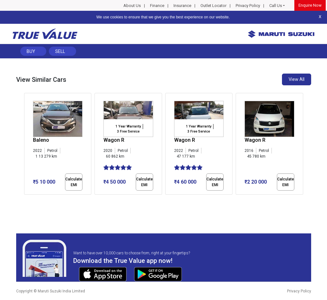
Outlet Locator (213, 5)
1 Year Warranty (128, 126)
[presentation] (27, 145)
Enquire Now (310, 5)
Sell (60, 51)
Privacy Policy (248, 5)
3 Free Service (128, 131)
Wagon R (113, 140)
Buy (31, 51)
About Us (132, 5)
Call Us (275, 5)
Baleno (41, 140)
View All (296, 79)
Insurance (182, 5)
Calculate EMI (73, 182)
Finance (157, 5)
